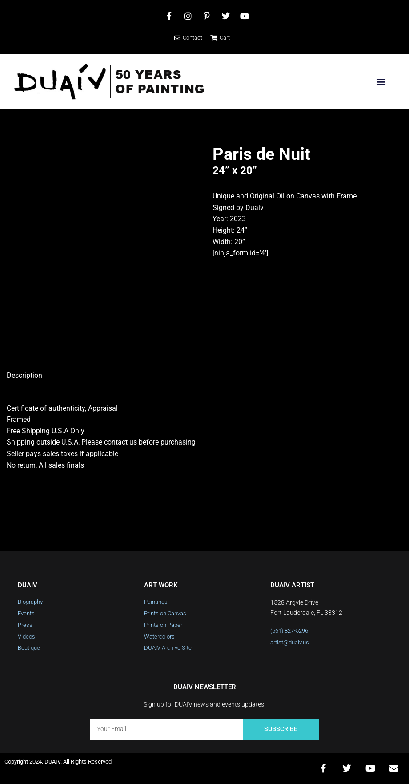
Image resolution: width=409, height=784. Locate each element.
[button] (380, 81)
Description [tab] (24, 375)
